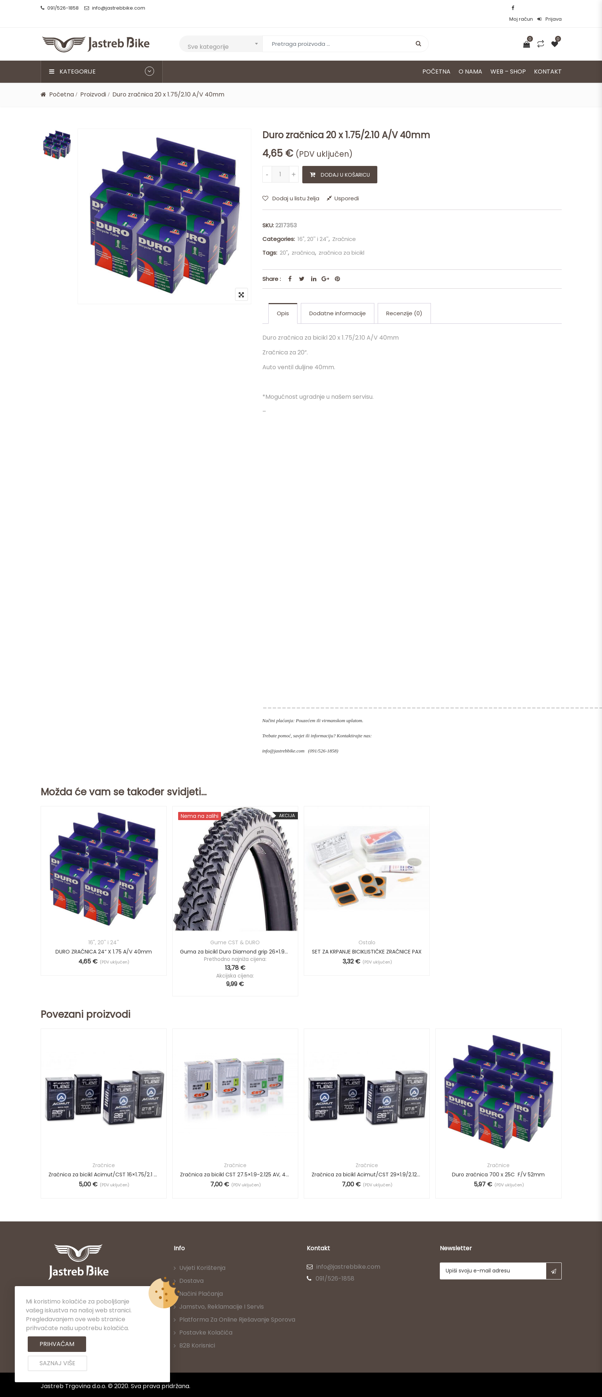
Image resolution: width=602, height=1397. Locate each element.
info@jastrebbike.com (114, 7)
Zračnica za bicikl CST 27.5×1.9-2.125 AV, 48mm (235, 1163)
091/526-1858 (60, 7)
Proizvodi (93, 83)
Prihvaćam (57, 1344)
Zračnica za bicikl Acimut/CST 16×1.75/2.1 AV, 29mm (103, 1163)
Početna (436, 60)
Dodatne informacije (337, 302)
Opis (283, 302)
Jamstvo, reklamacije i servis (221, 1295)
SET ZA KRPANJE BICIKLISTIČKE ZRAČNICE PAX (367, 940)
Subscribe (554, 1259)
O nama (470, 60)
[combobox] (220, 32)
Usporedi (346, 187)
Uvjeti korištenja (202, 1256)
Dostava (191, 1269)
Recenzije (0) (404, 302)
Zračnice (344, 228)
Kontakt (548, 60)
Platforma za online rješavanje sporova (237, 1308)
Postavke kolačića (205, 1321)
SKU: (268, 214)
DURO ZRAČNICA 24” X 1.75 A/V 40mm (103, 940)
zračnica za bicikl (341, 241)
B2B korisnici (197, 1334)
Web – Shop (508, 60)
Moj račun (521, 7)
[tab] (282, 302)
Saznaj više (57, 1363)
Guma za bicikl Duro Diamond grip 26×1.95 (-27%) (235, 940)
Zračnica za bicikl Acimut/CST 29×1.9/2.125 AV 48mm (367, 1163)
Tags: (269, 241)
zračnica (303, 241)
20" (284, 241)
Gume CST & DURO (235, 931)
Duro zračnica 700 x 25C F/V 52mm (498, 1163)
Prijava (549, 7)
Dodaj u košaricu (345, 163)
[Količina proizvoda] (280, 163)
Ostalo (366, 931)
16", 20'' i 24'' (313, 228)
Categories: (278, 228)
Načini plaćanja (201, 1282)
